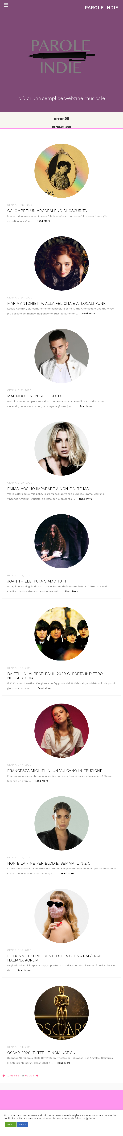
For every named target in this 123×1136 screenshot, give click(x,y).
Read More (45, 220)
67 (19, 1075)
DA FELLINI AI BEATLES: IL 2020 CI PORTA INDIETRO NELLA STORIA (55, 676)
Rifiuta (22, 1124)
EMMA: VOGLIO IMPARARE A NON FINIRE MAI (48, 488)
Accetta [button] (11, 1124)
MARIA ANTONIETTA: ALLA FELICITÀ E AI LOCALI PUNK (56, 303)
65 (11, 1075)
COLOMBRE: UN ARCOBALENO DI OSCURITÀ (47, 210)
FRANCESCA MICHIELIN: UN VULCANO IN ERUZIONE (54, 770)
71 (34, 1075)
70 (30, 1075)
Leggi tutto (89, 1118)
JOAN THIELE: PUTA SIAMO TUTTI (37, 581)
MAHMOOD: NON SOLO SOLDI (34, 396)
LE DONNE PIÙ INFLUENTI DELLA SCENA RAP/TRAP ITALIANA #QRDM (54, 958)
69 (26, 1075)
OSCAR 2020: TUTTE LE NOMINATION (41, 1052)
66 (15, 1075)
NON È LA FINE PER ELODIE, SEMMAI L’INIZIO (48, 863)
